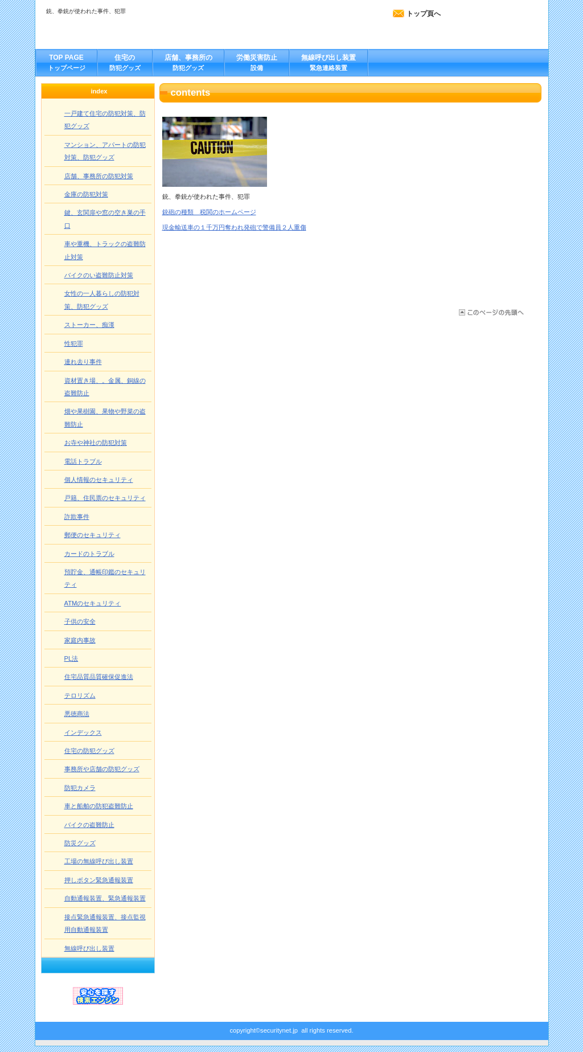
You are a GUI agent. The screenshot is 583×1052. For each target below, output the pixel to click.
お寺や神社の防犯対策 (95, 442)
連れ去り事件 (83, 361)
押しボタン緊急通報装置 (98, 880)
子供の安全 (80, 621)
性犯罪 (73, 343)
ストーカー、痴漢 (89, 324)
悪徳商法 (76, 713)
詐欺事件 (76, 516)
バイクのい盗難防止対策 (98, 275)
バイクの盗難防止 (89, 824)
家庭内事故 (80, 640)
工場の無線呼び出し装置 (98, 861)
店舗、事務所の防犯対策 (98, 176)
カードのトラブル (89, 553)
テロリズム (80, 695)
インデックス (83, 732)
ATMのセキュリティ (92, 603)
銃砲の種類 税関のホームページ (209, 211)
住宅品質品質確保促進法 (98, 676)
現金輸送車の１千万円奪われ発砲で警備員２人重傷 (234, 227)
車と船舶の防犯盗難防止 (98, 806)
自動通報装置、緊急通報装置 (105, 898)
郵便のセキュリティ (92, 534)
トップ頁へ (424, 14)
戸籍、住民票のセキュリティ (105, 497)
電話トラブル (83, 461)
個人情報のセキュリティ (98, 479)
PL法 (71, 658)
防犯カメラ (80, 787)
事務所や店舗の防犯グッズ (101, 769)
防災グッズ (80, 843)
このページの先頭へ (490, 312)
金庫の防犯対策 (86, 194)
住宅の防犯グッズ (89, 750)
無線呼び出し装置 (89, 948)
